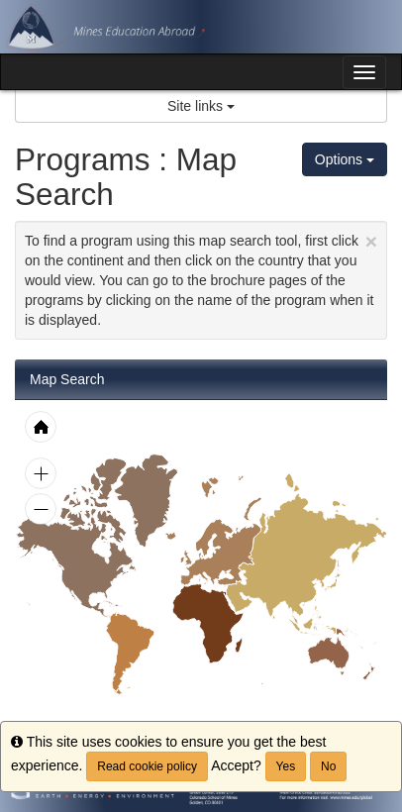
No (328, 766)
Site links (201, 106)
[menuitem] (130, 653)
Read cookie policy (147, 766)
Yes (286, 766)
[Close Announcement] (371, 241)
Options (344, 159)
